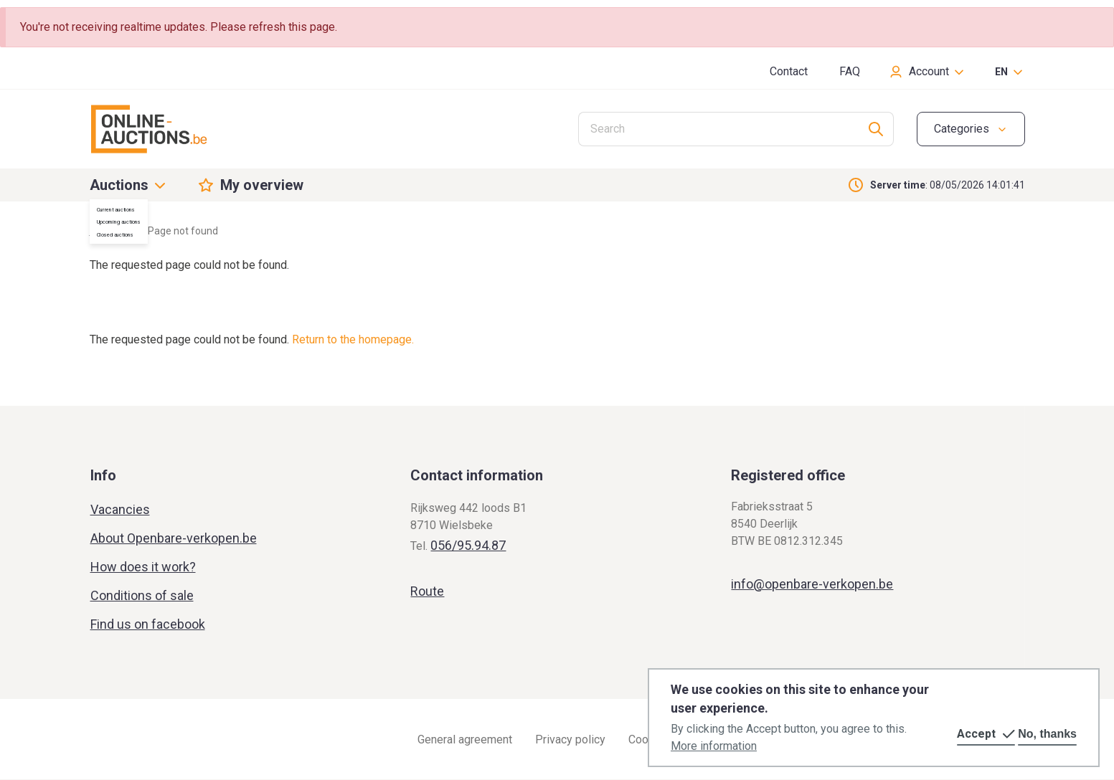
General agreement (464, 739)
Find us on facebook (147, 624)
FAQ (849, 71)
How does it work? (143, 566)
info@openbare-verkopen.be (812, 583)
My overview (261, 185)
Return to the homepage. (353, 339)
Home (103, 231)
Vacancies (120, 509)
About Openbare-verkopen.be (173, 538)
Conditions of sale (142, 595)
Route (427, 591)
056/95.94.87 (468, 545)
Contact (789, 71)
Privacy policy (570, 739)
